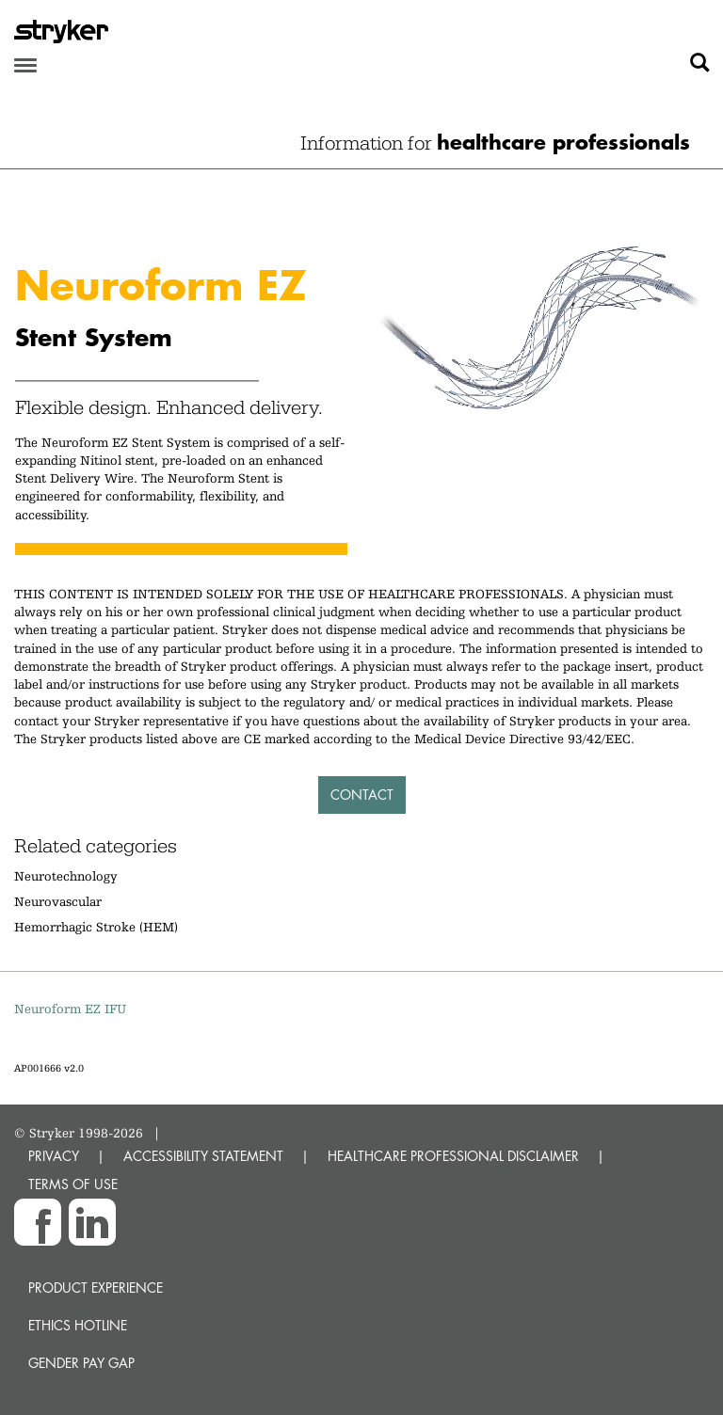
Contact (362, 794)
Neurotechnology (66, 875)
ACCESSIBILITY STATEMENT (203, 1156)
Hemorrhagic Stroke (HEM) (96, 926)
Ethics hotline (77, 1325)
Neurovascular (58, 901)
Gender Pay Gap (81, 1363)
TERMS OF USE (73, 1184)
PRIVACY (53, 1156)
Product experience (95, 1287)
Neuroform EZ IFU (70, 1008)
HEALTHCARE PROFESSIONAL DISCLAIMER (453, 1156)
